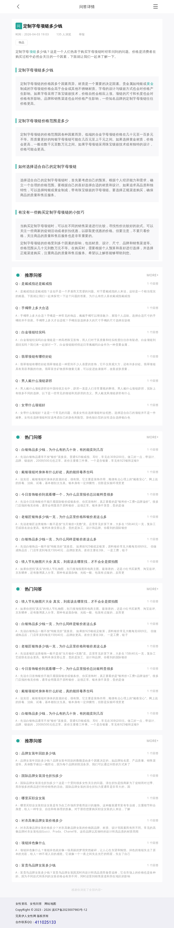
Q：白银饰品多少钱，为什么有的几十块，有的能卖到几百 (60, 449)
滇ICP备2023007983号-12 (69, 910)
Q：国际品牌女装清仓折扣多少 (39, 775)
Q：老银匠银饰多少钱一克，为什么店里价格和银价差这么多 (61, 516)
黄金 (150, 83)
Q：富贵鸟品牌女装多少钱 (36, 865)
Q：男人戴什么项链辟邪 (34, 380)
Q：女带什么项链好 (30, 405)
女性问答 (36, 904)
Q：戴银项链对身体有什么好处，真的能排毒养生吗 (54, 472)
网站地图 (50, 904)
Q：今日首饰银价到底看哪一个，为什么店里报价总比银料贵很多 (65, 494)
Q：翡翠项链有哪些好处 (34, 356)
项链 (32, 51)
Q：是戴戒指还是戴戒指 (34, 283)
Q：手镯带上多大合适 (32, 308)
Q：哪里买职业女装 (30, 798)
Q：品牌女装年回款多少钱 (36, 753)
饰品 (21, 42)
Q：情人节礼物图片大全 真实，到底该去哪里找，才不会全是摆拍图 (67, 561)
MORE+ (153, 275)
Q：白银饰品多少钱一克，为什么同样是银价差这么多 (56, 539)
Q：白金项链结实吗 (30, 332)
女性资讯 (21, 904)
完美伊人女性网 (26, 916)
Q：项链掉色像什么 (30, 843)
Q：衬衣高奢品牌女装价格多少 (39, 820)
